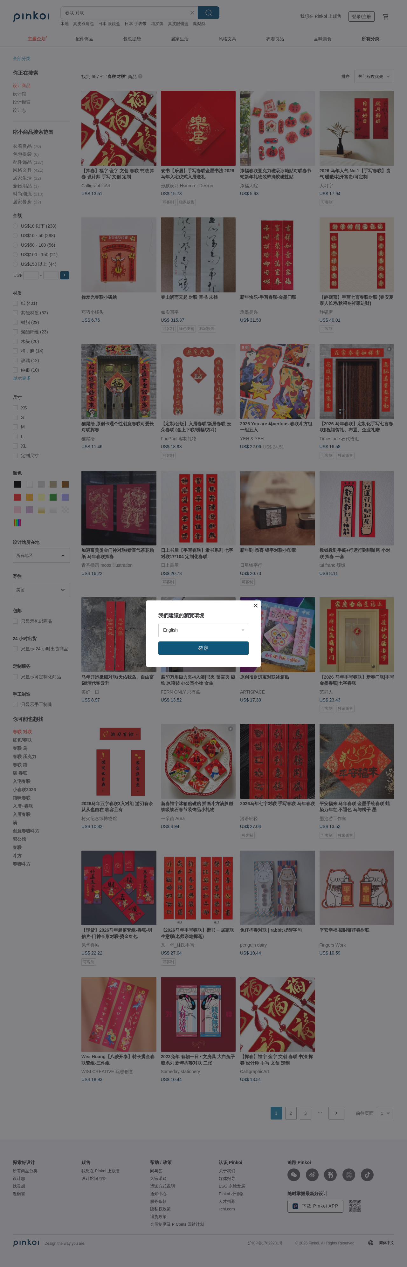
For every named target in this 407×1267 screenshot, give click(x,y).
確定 (203, 648)
